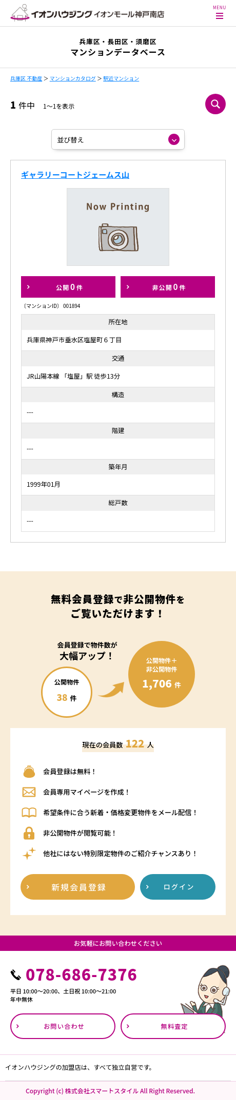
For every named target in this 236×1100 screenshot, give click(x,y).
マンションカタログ (73, 78)
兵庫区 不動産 (26, 78)
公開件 (69, 286)
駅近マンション (121, 78)
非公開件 (169, 286)
